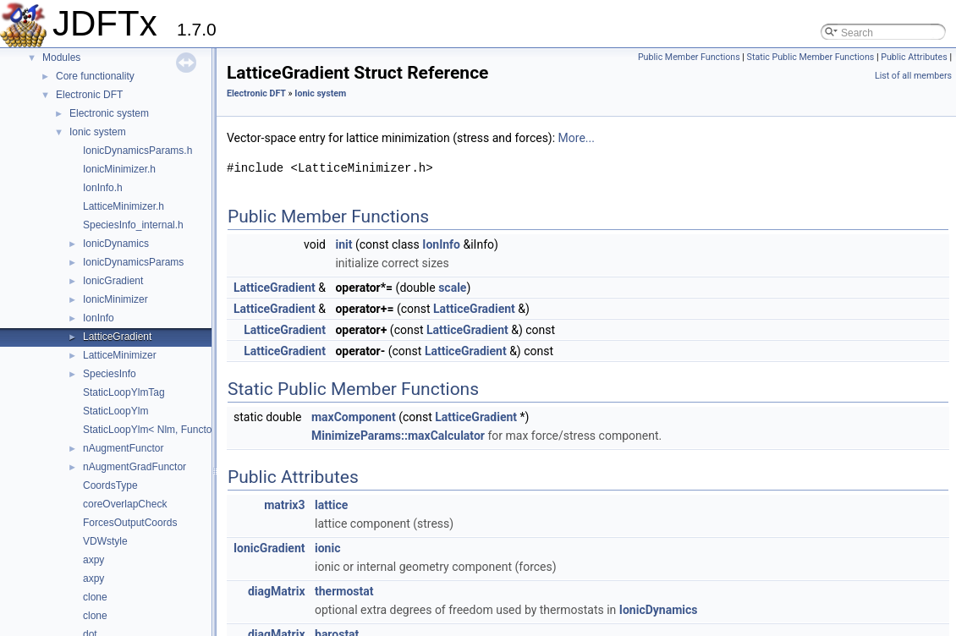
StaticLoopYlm (115, 411)
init (343, 244)
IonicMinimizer (115, 299)
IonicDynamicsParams (133, 262)
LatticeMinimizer (120, 355)
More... (576, 138)
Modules (61, 57)
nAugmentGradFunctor (134, 467)
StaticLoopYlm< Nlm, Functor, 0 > (158, 430)
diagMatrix (276, 591)
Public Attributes (914, 57)
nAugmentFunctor (123, 448)
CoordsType (110, 485)
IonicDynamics (116, 243)
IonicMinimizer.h (119, 169)
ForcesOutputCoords (130, 523)
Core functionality (95, 76)
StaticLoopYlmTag (124, 392)
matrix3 (284, 505)
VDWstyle (105, 541)
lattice (331, 505)
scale (452, 287)
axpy (93, 560)
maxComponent (353, 417)
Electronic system (109, 113)
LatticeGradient (117, 337)
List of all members (913, 75)
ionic (327, 548)
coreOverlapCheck (125, 504)
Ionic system (97, 132)
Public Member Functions (689, 57)
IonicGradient (113, 281)
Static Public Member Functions (811, 57)
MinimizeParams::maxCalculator (398, 435)
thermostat (344, 591)
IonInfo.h (103, 188)
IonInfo (98, 318)
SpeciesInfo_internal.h (133, 225)
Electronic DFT (89, 95)
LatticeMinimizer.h (123, 206)
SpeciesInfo (109, 374)
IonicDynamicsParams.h (137, 150)
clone (95, 597)
